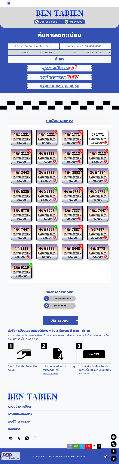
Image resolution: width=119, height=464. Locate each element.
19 (94, 446)
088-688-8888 (57, 298)
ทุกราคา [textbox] (48, 52)
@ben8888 (55, 305)
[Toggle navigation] (9, 3)
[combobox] (59, 52)
